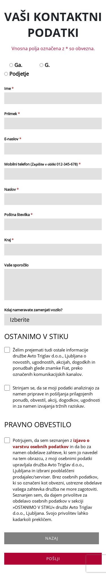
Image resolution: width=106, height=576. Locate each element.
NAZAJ (51, 538)
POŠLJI (53, 558)
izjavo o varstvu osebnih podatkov (51, 443)
